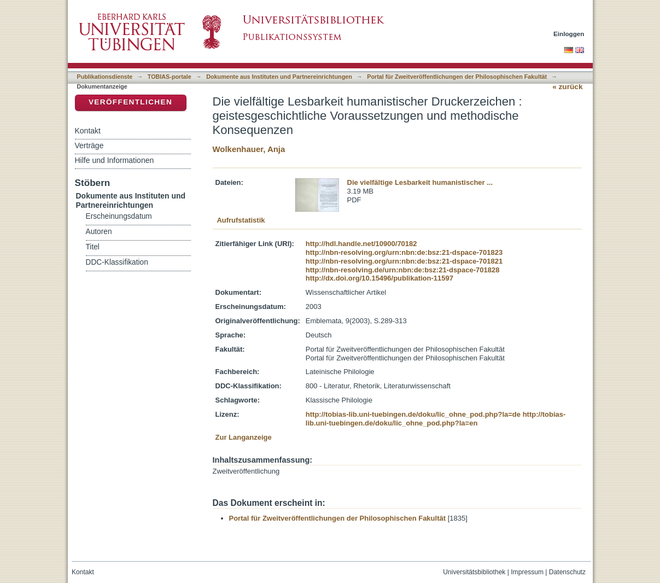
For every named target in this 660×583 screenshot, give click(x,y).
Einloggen (569, 33)
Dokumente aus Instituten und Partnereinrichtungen (279, 76)
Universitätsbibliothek (474, 572)
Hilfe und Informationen (114, 160)
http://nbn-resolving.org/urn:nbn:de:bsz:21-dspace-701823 (404, 252)
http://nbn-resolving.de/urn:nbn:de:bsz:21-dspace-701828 (403, 270)
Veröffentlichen (130, 102)
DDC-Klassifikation (117, 262)
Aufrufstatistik (241, 220)
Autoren (99, 232)
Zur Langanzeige (243, 437)
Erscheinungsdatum (119, 216)
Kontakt (88, 130)
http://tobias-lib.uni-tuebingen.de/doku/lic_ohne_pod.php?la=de (413, 414)
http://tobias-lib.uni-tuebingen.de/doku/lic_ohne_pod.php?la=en (436, 418)
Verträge (89, 145)
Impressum (527, 572)
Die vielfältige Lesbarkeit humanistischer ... (420, 182)
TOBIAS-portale (169, 76)
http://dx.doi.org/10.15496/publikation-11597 (379, 278)
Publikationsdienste (105, 76)
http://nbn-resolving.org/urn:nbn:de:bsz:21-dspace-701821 (404, 261)
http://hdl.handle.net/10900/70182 (361, 244)
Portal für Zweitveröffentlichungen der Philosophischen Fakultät (457, 76)
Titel (93, 247)
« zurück (567, 87)
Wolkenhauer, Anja (249, 149)
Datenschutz (567, 572)
